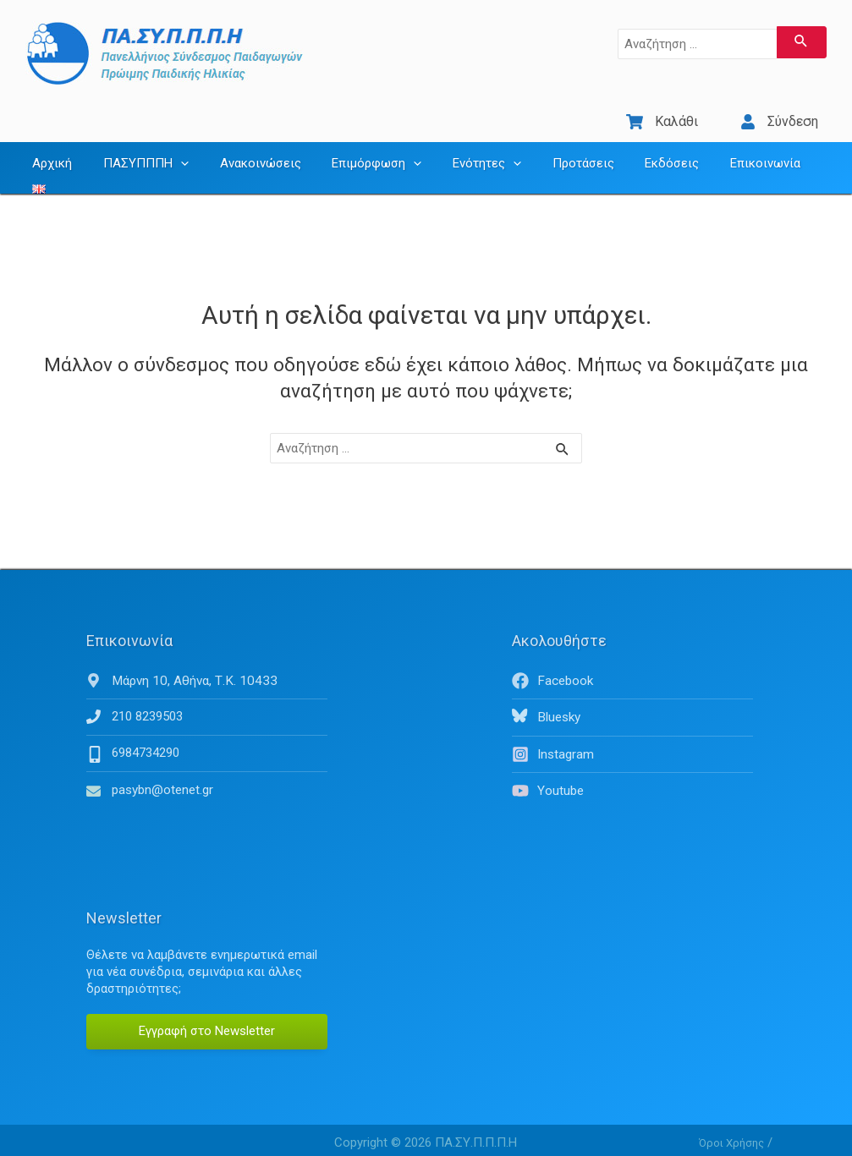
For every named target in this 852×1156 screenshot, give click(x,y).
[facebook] (632, 656)
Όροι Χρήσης (731, 1115)
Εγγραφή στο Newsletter (207, 1004)
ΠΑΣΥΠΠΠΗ (137, 148)
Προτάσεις (552, 148)
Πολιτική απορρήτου (752, 1139)
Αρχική (49, 148)
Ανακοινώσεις (246, 148)
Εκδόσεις (635, 148)
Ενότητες (461, 148)
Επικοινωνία (723, 148)
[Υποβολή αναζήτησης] (802, 42)
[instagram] (632, 729)
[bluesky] (632, 692)
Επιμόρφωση (357, 148)
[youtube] (632, 764)
